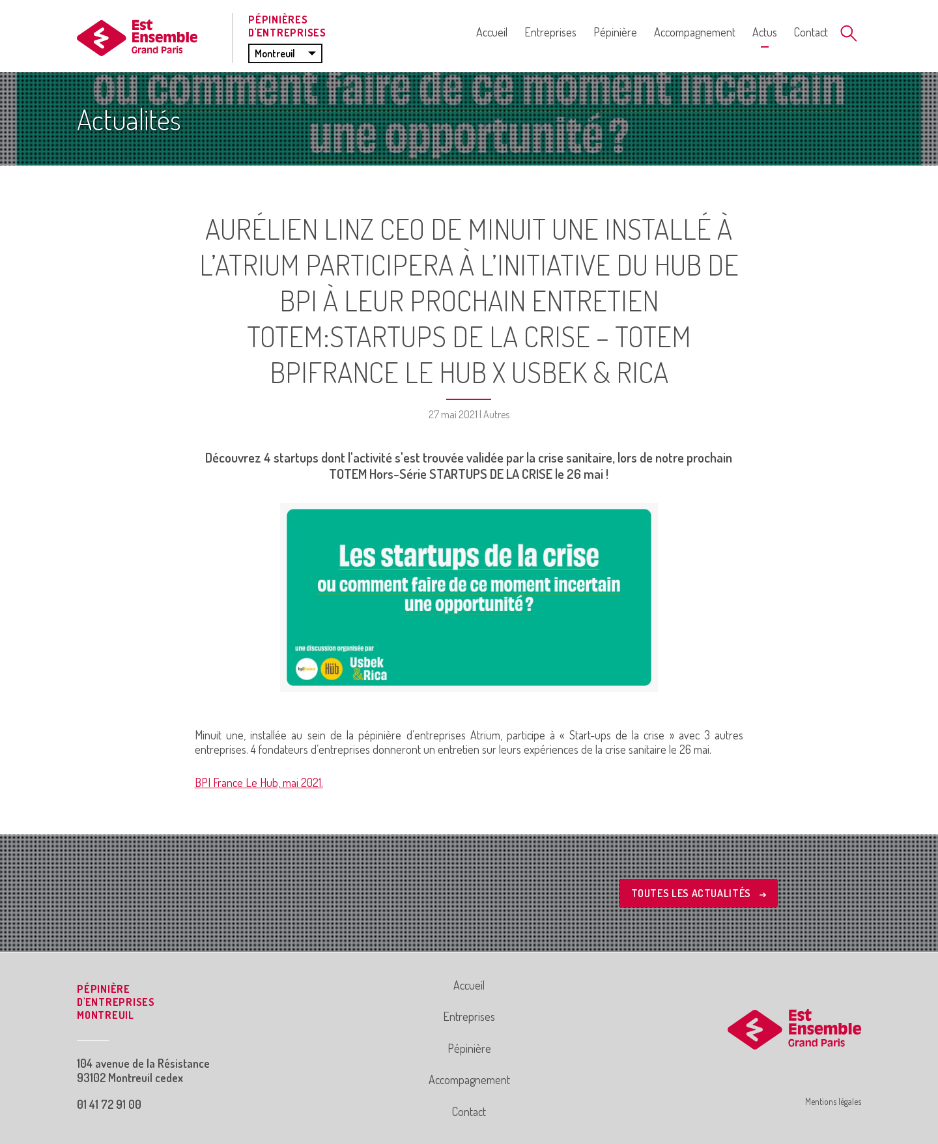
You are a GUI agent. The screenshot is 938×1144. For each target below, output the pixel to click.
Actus (764, 32)
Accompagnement (694, 32)
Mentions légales (833, 1101)
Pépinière (615, 32)
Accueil (491, 32)
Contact (811, 32)
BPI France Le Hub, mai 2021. (259, 782)
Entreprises (550, 32)
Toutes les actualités (698, 893)
